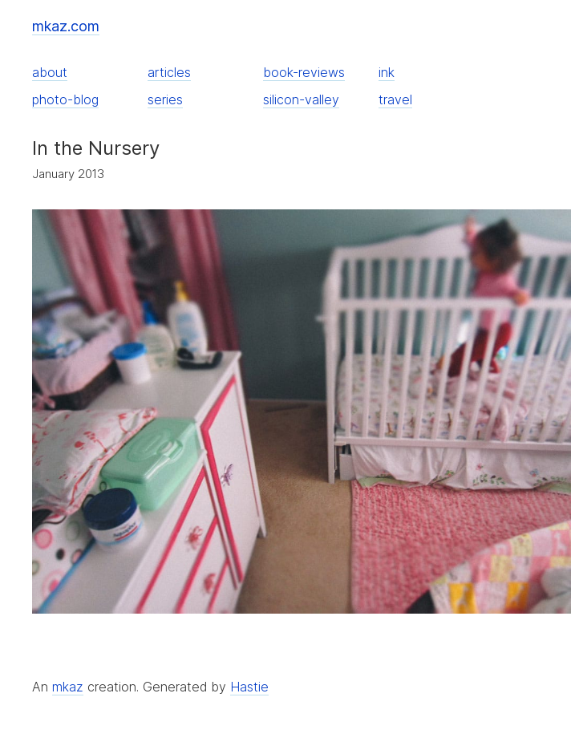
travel (395, 99)
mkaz (67, 687)
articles (169, 72)
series (165, 99)
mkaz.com (65, 26)
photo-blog (65, 99)
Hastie (249, 687)
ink (387, 72)
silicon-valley (301, 99)
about (49, 72)
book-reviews (304, 72)
